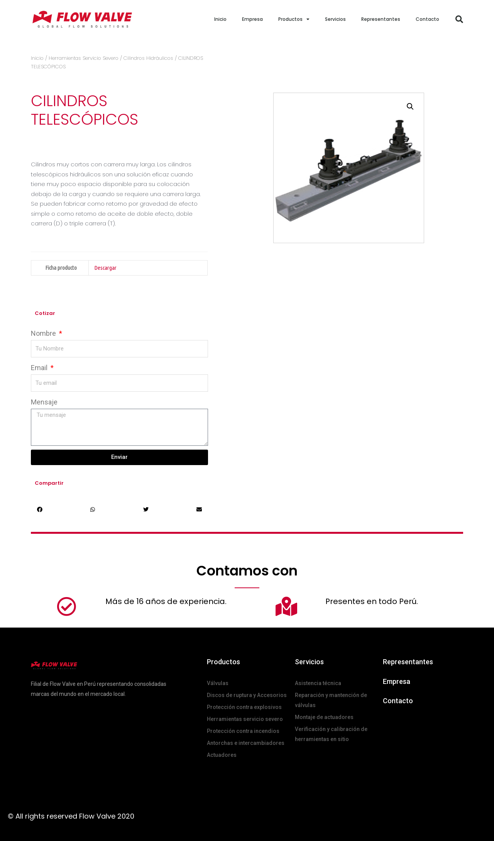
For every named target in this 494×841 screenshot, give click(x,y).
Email (40, 368)
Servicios (335, 19)
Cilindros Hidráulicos (148, 58)
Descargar (105, 267)
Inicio (220, 19)
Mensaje (44, 402)
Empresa (252, 19)
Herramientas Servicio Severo (83, 58)
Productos (294, 19)
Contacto (427, 19)
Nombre (44, 333)
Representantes (380, 19)
